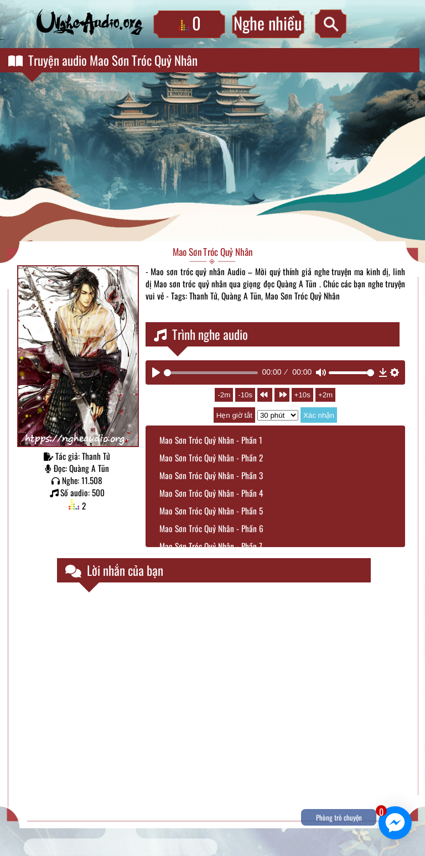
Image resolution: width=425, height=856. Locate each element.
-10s (245, 395)
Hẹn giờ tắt (234, 415)
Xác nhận (318, 415)
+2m (325, 395)
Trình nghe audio (201, 334)
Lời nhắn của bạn (114, 570)
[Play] (156, 372)
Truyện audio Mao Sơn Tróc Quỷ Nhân (103, 60)
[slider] (211, 372)
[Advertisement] (212, 158)
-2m (223, 395)
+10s (302, 395)
